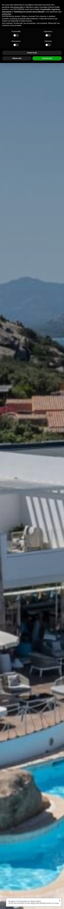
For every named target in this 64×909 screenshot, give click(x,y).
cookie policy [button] (6, 14)
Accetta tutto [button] (47, 58)
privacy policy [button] (19, 7)
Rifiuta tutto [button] (17, 58)
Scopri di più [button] (32, 53)
